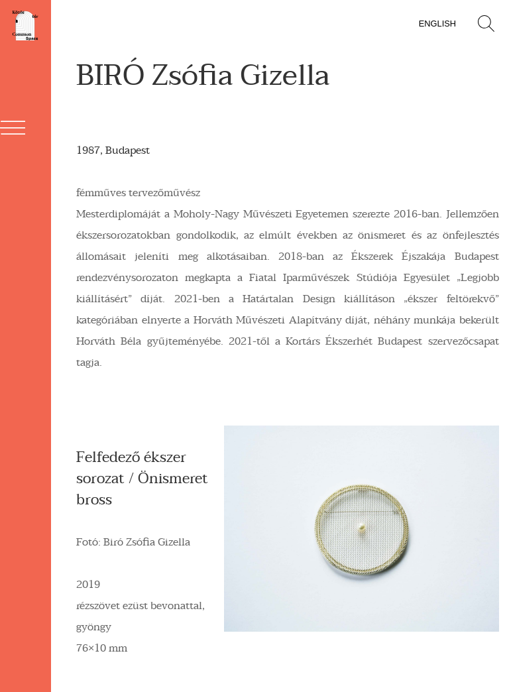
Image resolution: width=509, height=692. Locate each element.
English (437, 24)
